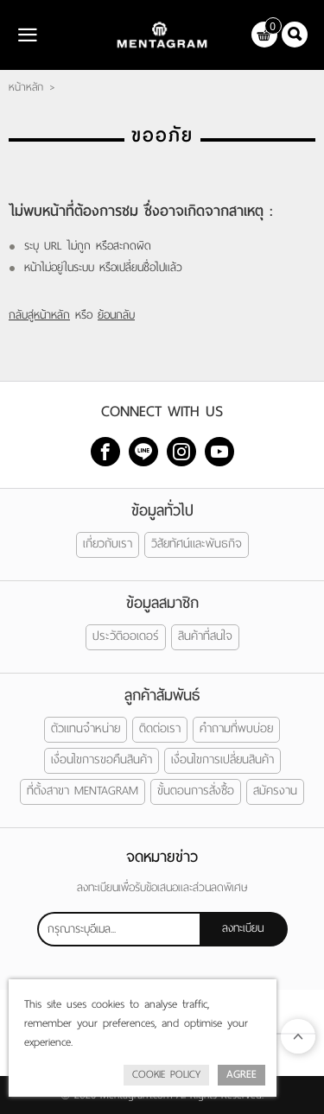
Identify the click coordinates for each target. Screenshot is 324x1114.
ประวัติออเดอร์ (125, 636)
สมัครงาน (275, 790)
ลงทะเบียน (243, 928)
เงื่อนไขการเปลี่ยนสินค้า (222, 759)
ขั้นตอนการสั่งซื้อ (195, 790)
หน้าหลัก (26, 87)
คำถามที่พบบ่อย (236, 728)
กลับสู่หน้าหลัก (39, 315)
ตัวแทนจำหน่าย (85, 728)
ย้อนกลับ (116, 315)
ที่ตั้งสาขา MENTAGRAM (82, 790)
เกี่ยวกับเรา (107, 543)
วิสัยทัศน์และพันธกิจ (196, 543)
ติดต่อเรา (160, 728)
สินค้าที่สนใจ (205, 636)
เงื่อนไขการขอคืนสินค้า (101, 759)
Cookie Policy (166, 1074)
